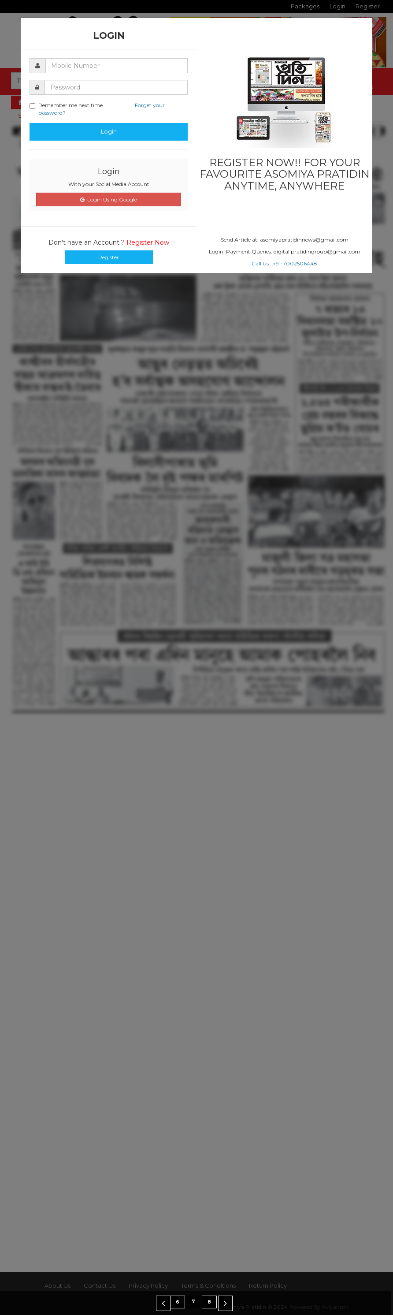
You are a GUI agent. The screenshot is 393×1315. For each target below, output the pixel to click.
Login (109, 131)
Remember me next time (97, 109)
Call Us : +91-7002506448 (284, 263)
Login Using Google (108, 199)
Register (108, 257)
